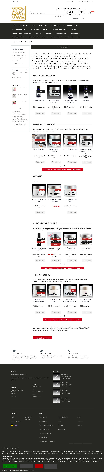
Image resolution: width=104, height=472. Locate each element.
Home (14, 41)
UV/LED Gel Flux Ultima (70, 149)
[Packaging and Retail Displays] (37, 37)
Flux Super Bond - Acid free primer (70, 101)
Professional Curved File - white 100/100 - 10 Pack (65, 399)
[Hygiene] (39, 33)
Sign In (78, 1)
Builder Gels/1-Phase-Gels (44, 124)
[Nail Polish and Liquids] (59, 29)
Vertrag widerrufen (45, 433)
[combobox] (49, 13)
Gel (19, 42)
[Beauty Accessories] (18, 37)
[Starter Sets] (69, 37)
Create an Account (87, 1)
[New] (33, 25)
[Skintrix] (49, 33)
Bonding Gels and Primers (44, 75)
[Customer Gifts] (56, 37)
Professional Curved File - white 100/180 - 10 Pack (65, 392)
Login (12, 417)
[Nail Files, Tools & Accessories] (22, 33)
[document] (52, 459)
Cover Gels (37, 176)
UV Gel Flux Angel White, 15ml (86, 300)
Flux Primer (86, 101)
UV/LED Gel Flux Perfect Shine (70, 249)
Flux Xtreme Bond (38, 101)
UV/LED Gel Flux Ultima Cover (39, 200)
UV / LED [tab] (15, 70)
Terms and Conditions (46, 425)
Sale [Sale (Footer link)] (59, 421)
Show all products (42, 338)
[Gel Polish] (35, 29)
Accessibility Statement (46, 441)
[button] (50, 466)
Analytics (14, 470)
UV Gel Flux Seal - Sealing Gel (86, 249)
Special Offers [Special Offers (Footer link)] (62, 417)
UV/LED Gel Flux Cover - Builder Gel (54, 200)
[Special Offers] (24, 25)
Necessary (6, 470)
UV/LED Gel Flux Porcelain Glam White (70, 300)
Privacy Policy (43, 437)
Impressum (43, 421)
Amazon (80, 421)
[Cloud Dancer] (67, 25)
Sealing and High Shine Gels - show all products (62, 268)
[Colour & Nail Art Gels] (20, 29)
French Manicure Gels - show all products (62, 320)
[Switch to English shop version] (16, 425)
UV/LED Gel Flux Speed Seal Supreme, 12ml (54, 249)
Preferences (30, 470)
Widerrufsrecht (44, 429)
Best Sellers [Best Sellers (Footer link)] (61, 429)
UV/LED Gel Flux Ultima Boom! (70, 200)
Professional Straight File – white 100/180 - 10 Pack (66, 376)
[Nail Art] (74, 29)
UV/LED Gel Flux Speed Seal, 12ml (39, 249)
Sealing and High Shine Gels (45, 223)
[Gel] (77, 25)
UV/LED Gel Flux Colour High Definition (23, 101)
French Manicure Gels (42, 274)
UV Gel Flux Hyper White (54, 300)
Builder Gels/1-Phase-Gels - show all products (62, 170)
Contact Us (70, 1)
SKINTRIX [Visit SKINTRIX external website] (80, 425)
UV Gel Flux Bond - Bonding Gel (54, 101)
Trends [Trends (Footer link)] (60, 425)
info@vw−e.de (36, 396)
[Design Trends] (43, 25)
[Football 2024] (55, 25)
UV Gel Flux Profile (38, 149)
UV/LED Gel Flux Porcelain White (39, 300)
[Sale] (78, 37)
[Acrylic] (45, 29)
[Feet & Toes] (75, 33)
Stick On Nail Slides (23, 88)
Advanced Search (28, 418)
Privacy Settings (16, 421)
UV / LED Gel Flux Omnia (54, 150)
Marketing (22, 470)
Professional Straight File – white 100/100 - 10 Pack (66, 384)
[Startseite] (14, 25)
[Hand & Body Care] (61, 33)
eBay (78, 417)
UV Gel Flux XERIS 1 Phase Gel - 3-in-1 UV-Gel (86, 151)
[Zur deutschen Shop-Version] (12, 425)
